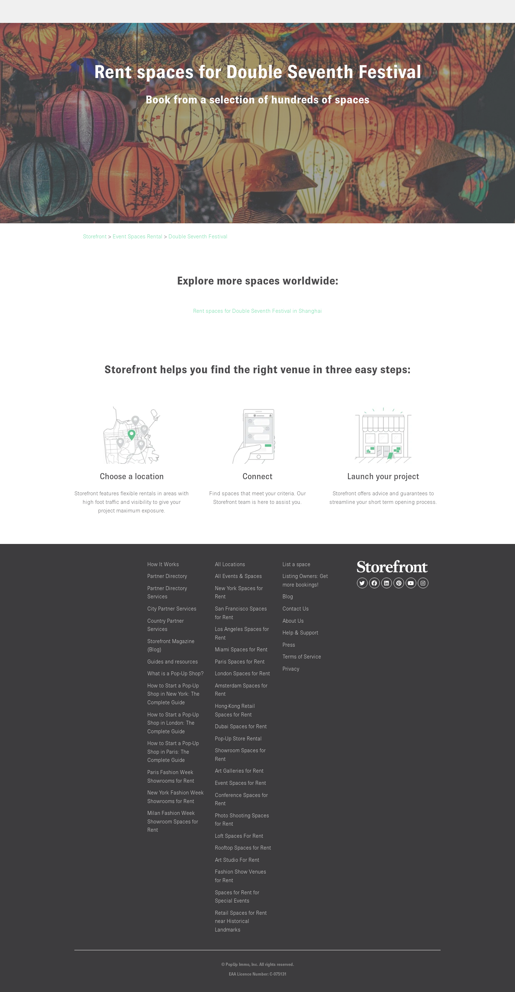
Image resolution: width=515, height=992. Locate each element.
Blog (288, 596)
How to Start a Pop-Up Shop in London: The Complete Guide (173, 722)
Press (289, 645)
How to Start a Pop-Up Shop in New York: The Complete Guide (173, 693)
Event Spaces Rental (137, 236)
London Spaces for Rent (242, 673)
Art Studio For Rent (237, 860)
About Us (293, 621)
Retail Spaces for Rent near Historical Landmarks (241, 921)
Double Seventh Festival (197, 236)
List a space (296, 564)
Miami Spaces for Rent (241, 649)
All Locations (230, 564)
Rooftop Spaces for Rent (243, 848)
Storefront (95, 236)
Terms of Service (302, 656)
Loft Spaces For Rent (239, 836)
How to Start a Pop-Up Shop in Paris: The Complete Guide (173, 751)
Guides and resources (172, 661)
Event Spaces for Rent (240, 783)
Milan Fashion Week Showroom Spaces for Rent (172, 821)
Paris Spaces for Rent (240, 661)
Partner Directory (167, 576)
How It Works (163, 564)
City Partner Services (171, 609)
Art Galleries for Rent (239, 771)
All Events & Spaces (238, 576)
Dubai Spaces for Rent (241, 726)
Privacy (291, 669)
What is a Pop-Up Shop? (175, 673)
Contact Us (296, 609)
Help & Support (300, 632)
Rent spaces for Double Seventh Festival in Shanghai (257, 310)
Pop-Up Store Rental (238, 738)
